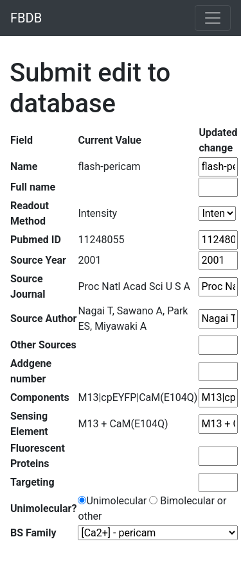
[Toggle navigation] (213, 18)
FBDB (26, 18)
